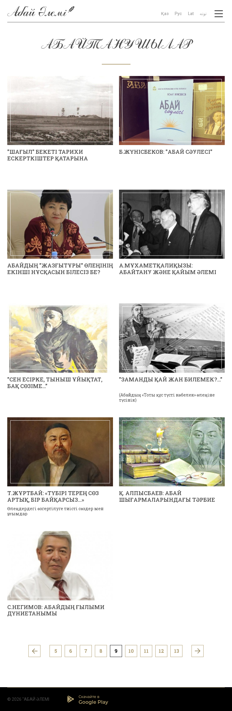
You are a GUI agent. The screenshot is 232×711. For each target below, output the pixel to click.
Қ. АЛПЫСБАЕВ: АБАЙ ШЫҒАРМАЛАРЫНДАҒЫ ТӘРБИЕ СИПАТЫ (167, 499)
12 (161, 651)
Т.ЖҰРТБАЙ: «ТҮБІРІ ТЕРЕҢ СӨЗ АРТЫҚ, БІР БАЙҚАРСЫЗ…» (53, 496)
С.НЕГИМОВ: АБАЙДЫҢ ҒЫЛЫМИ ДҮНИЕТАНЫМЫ (56, 610)
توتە (203, 13)
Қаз (165, 13)
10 (131, 651)
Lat (191, 13)
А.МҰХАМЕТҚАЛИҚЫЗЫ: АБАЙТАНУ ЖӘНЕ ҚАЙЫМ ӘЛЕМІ (167, 269)
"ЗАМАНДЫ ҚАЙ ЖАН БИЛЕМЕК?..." (170, 379)
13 (176, 651)
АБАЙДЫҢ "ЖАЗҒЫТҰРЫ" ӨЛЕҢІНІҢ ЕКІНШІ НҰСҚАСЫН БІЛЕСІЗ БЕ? (60, 269)
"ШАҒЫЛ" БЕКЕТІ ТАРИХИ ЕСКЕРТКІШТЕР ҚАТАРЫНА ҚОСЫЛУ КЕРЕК (47, 158)
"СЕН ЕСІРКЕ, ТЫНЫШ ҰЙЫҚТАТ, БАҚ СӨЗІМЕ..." (54, 383)
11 (146, 651)
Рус (178, 13)
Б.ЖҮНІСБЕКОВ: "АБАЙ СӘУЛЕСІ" (165, 151)
